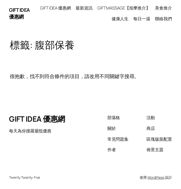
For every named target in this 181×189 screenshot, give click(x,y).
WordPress (155, 177)
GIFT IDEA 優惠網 (19, 13)
